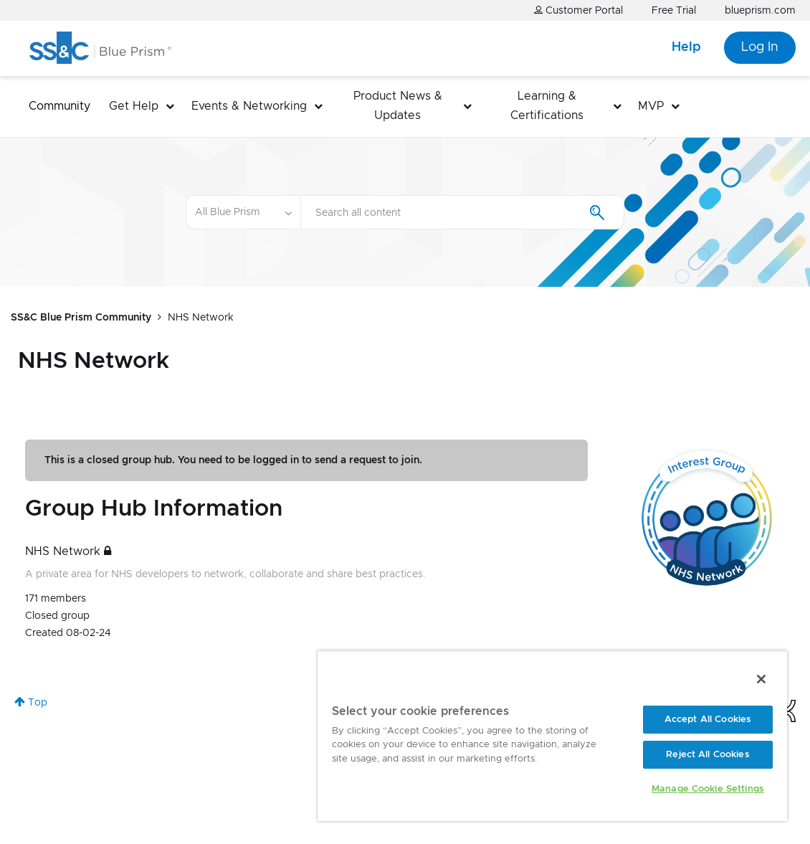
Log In (759, 47)
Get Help (133, 106)
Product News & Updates (397, 105)
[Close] (761, 679)
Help (686, 47)
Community (59, 106)
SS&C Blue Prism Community (81, 318)
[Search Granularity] (243, 212)
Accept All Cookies (707, 719)
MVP (651, 106)
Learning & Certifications (546, 105)
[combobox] (462, 212)
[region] (552, 735)
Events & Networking (249, 106)
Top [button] (37, 703)
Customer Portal (578, 10)
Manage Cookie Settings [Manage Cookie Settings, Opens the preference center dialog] (708, 789)
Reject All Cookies (707, 754)
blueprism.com (760, 11)
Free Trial (674, 11)
